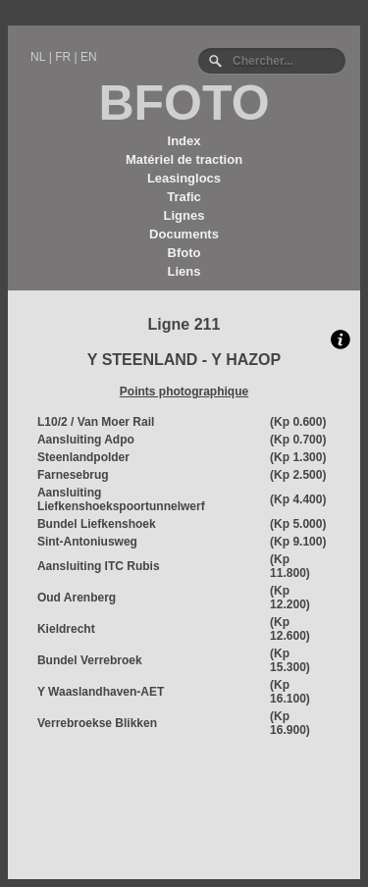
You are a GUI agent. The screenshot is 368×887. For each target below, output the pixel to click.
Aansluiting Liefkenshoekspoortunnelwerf (121, 499)
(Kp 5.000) (298, 524)
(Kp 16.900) (290, 723)
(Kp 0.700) (298, 439)
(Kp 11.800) (290, 566)
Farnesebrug (73, 475)
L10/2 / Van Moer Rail (95, 422)
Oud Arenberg (76, 597)
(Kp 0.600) (298, 422)
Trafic (184, 196)
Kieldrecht (66, 629)
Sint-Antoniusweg (87, 541)
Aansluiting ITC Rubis (98, 566)
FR (63, 57)
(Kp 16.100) (290, 691)
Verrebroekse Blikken (97, 723)
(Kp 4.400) (298, 499)
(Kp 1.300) (298, 457)
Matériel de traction (184, 159)
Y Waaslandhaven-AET (100, 692)
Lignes (184, 215)
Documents (184, 234)
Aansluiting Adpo (85, 439)
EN (88, 57)
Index (184, 140)
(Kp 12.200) (290, 597)
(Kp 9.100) (298, 541)
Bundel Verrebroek (89, 660)
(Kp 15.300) (290, 660)
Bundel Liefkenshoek (96, 524)
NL (37, 57)
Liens (184, 271)
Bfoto (184, 252)
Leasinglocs (184, 178)
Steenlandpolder (83, 457)
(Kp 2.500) (298, 475)
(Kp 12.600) (290, 629)
